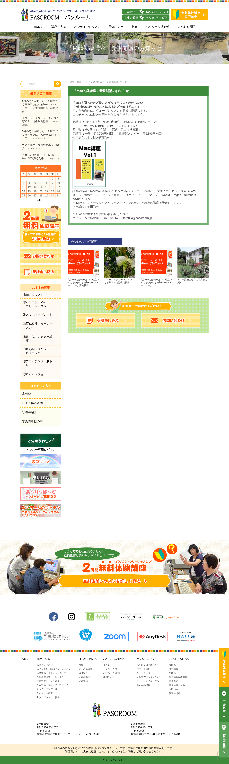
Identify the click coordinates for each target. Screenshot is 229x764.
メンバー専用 (110, 669)
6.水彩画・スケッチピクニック (53, 685)
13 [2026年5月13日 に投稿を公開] (35, 187)
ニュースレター (145, 673)
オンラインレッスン (87, 26)
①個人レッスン (33, 294)
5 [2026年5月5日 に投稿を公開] (29, 182)
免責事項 (173, 681)
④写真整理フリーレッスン (37, 325)
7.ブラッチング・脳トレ (49, 689)
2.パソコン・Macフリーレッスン (54, 669)
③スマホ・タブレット (37, 314)
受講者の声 (84, 677)
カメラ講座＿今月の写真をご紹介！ (193, 280)
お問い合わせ (176, 689)
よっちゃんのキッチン (148, 681)
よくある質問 (186, 26)
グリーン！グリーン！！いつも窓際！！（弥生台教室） (119, 280)
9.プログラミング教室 (48, 697)
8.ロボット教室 (45, 693)
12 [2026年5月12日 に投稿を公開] (29, 187)
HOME (38, 26)
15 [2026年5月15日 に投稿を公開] (46, 187)
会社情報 (173, 669)
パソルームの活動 (113, 658)
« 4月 (40, 200)
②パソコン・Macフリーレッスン (34, 304)
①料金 (26, 394)
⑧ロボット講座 (33, 374)
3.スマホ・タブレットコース (51, 673)
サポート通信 (143, 669)
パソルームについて (181, 658)
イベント (107, 664)
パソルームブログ (147, 658)
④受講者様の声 (32, 421)
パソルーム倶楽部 (157, 26)
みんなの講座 (143, 685)
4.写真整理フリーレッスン (50, 677)
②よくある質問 (32, 403)
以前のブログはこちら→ (149, 664)
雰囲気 (172, 664)
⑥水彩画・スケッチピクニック (36, 351)
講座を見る (58, 26)
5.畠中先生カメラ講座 (48, 681)
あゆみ (172, 673)
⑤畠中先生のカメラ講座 (37, 338)
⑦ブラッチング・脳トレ (37, 363)
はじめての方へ (88, 658)
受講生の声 (116, 26)
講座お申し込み (177, 685)
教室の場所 (174, 693)
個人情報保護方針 (178, 677)
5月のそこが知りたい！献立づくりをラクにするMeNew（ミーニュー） (156, 281)
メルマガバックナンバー (149, 677)
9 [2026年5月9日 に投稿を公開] (52, 182)
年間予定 (107, 677)
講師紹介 (83, 673)
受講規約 (83, 681)
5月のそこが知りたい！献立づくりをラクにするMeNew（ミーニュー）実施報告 (83, 281)
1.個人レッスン (45, 664)
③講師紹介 (29, 412)
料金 (135, 26)
